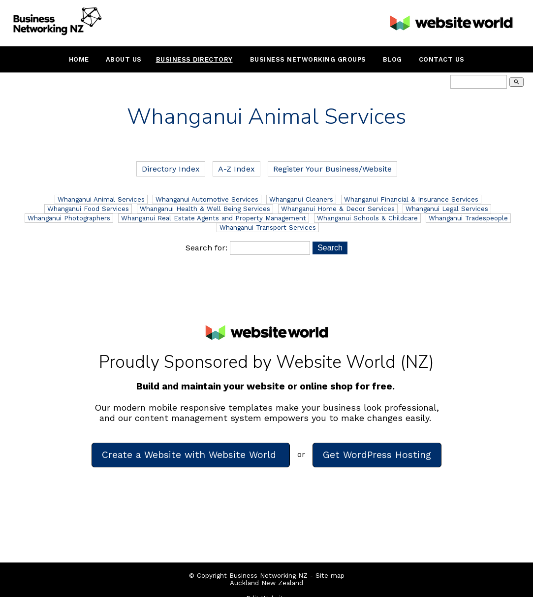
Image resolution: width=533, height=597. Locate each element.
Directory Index (171, 169)
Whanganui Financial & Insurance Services (411, 199)
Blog (392, 59)
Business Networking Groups (308, 59)
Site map (330, 575)
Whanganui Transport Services (267, 227)
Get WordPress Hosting (377, 454)
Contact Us (442, 59)
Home (79, 59)
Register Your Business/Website (332, 169)
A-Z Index (236, 169)
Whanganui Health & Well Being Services (205, 208)
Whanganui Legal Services (447, 208)
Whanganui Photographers (69, 218)
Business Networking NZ (268, 575)
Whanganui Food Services (88, 208)
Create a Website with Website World (191, 454)
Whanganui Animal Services (101, 199)
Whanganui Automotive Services (207, 199)
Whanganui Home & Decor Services (338, 208)
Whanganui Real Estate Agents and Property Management (213, 218)
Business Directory (194, 59)
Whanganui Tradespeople (468, 218)
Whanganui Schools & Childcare (367, 218)
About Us (124, 59)
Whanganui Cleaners (301, 199)
